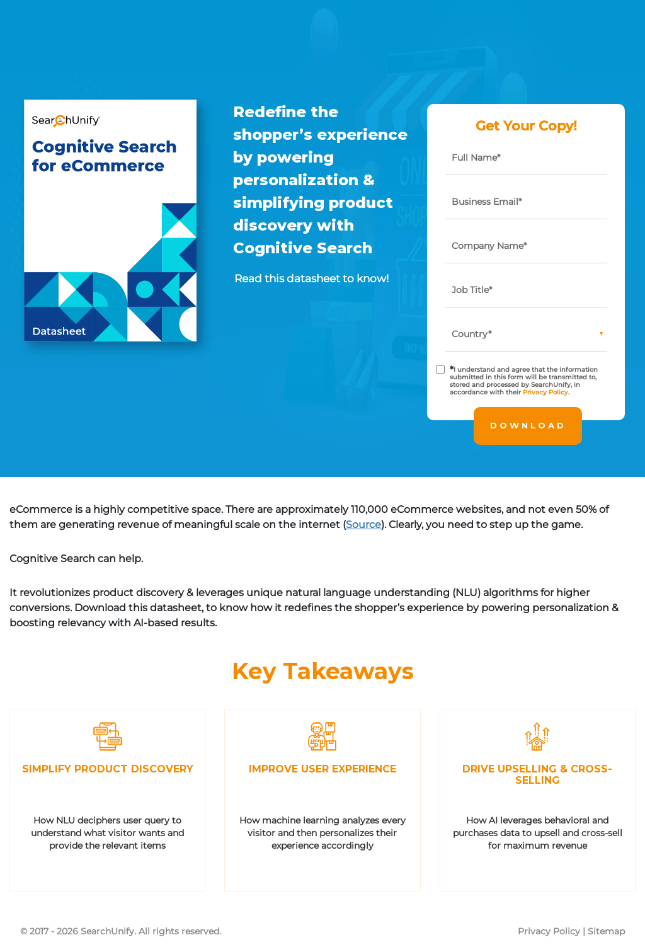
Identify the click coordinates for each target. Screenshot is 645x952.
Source (363, 524)
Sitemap (606, 931)
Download (528, 425)
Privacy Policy (545, 392)
